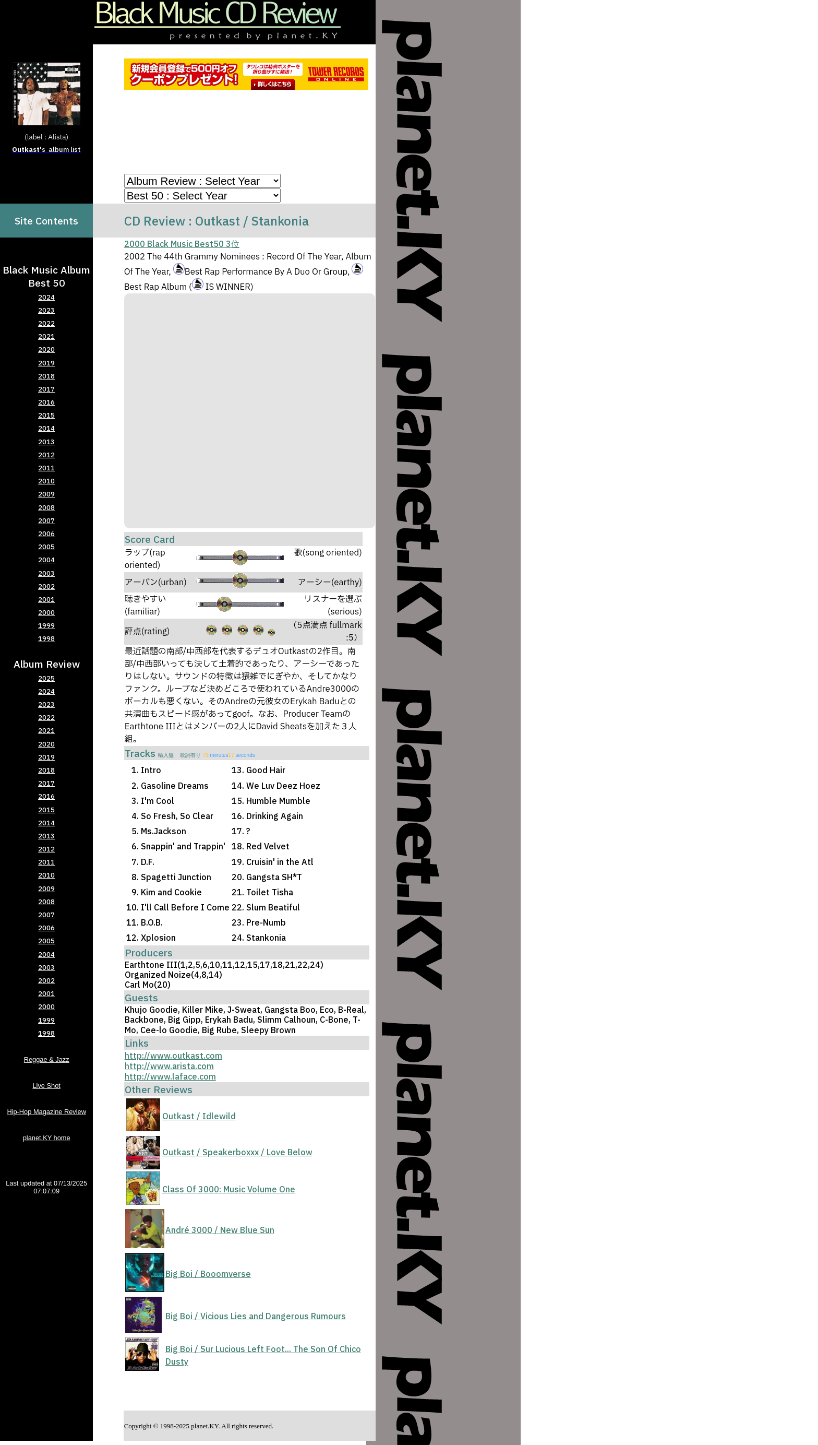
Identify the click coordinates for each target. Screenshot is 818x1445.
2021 (46, 336)
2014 (46, 428)
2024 (46, 297)
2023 (46, 310)
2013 (46, 441)
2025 (46, 678)
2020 (46, 349)
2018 (46, 376)
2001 (46, 599)
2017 (46, 389)
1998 (46, 638)
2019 (46, 363)
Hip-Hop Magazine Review (46, 1112)
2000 (46, 612)
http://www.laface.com (170, 1076)
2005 (46, 546)
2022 (46, 323)
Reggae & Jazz (46, 1059)
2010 (46, 481)
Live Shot (46, 1085)
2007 (46, 520)
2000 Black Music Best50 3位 (181, 244)
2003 (46, 573)
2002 (46, 586)
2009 (46, 494)
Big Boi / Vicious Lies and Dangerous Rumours (255, 1316)
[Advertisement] (247, 133)
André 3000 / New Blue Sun (219, 1230)
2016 (46, 402)
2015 (46, 415)
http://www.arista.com (169, 1066)
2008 (46, 507)
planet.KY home (46, 1138)
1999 (46, 625)
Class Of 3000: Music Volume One (228, 1189)
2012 (46, 455)
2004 (46, 559)
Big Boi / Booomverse (208, 1274)
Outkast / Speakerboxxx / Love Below (237, 1152)
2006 (46, 533)
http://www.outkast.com (173, 1055)
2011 (46, 468)
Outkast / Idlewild (199, 1116)
